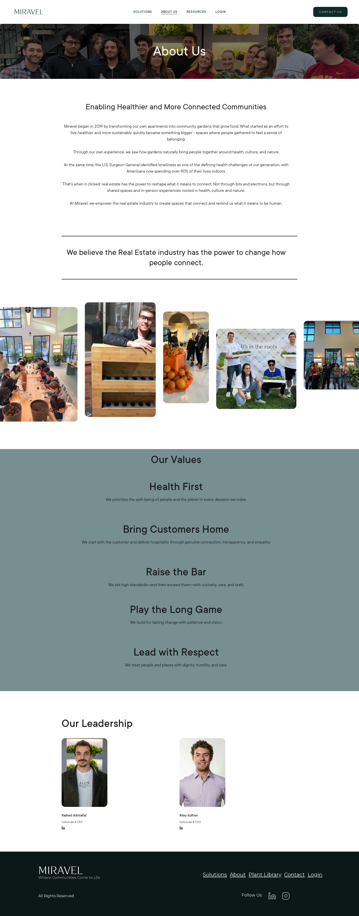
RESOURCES (196, 12)
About (238, 874)
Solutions (142, 12)
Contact (294, 874)
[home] (28, 12)
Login (220, 12)
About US (169, 12)
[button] (196, 12)
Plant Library (264, 874)
